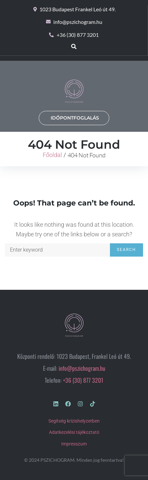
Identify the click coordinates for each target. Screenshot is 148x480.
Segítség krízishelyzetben (74, 421)
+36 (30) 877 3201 (83, 380)
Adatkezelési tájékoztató (74, 432)
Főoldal (52, 154)
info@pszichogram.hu (82, 368)
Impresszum (74, 443)
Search (126, 249)
